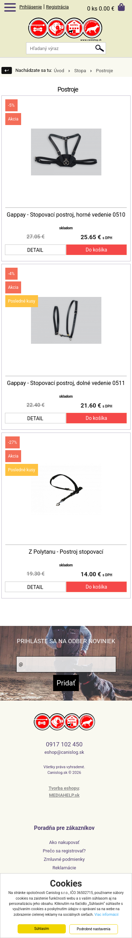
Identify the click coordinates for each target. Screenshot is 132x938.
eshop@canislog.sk (64, 752)
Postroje (104, 70)
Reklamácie (64, 867)
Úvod (59, 70)
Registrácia (57, 7)
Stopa (80, 70)
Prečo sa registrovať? (64, 850)
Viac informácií (106, 915)
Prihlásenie (30, 7)
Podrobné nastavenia (94, 929)
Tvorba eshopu (64, 788)
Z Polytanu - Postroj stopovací (66, 552)
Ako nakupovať (64, 842)
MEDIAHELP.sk (64, 795)
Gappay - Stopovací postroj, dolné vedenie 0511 (66, 383)
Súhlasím (41, 929)
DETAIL (35, 250)
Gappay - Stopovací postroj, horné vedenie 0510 (66, 215)
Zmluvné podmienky (64, 859)
